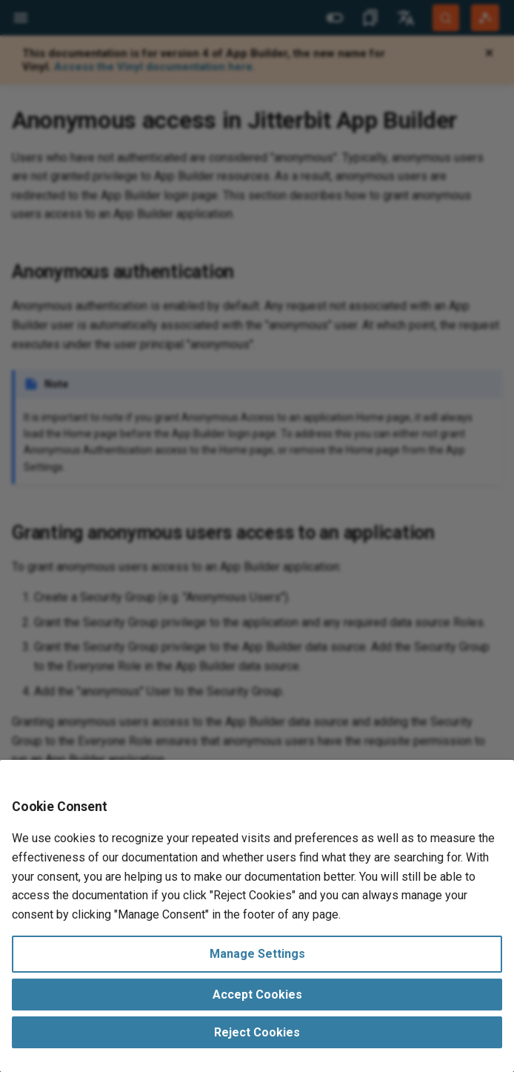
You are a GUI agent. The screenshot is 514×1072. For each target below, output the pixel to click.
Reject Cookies (257, 1032)
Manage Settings (257, 954)
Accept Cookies (257, 994)
